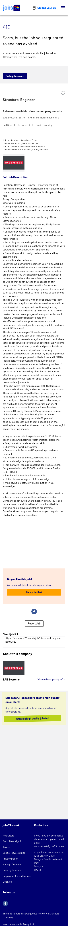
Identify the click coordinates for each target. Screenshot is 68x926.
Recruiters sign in (12, 841)
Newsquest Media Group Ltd (18, 924)
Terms (6, 847)
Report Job (34, 623)
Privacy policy (10, 858)
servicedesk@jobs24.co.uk (49, 846)
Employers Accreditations (17, 875)
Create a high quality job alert (36, 718)
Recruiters (8, 835)
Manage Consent (12, 864)
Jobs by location (12, 870)
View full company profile (51, 679)
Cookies (7, 881)
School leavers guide (14, 852)
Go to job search (15, 76)
